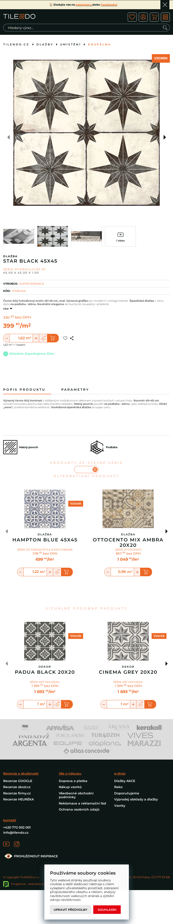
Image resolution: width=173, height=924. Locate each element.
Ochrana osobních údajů (79, 809)
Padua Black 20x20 (45, 672)
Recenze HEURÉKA (18, 799)
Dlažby (44, 44)
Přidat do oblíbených (65, 338)
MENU (165, 17)
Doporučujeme (126, 793)
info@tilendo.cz (15, 833)
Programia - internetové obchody (30, 884)
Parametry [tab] (75, 390)
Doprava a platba (73, 781)
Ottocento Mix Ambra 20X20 (128, 542)
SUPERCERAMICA (31, 283)
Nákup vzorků (70, 787)
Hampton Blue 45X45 (44, 540)
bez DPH (23, 317)
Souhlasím (107, 909)
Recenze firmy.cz (17, 793)
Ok (164, 4)
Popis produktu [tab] (24, 390)
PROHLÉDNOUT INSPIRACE (30, 856)
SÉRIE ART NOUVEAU (45, 682)
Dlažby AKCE (124, 781)
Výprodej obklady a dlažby (136, 799)
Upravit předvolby (70, 909)
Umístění (70, 44)
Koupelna (99, 44)
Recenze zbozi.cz (16, 787)
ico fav (132, 17)
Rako (118, 787)
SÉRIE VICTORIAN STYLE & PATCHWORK (45, 549)
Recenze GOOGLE (17, 781)
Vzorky (119, 806)
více (6, 308)
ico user (143, 17)
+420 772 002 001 (17, 827)
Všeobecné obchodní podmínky (76, 795)
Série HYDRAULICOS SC (24, 269)
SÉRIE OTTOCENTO (128, 549)
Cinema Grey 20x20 (128, 672)
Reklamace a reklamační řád (82, 803)
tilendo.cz (16, 44)
